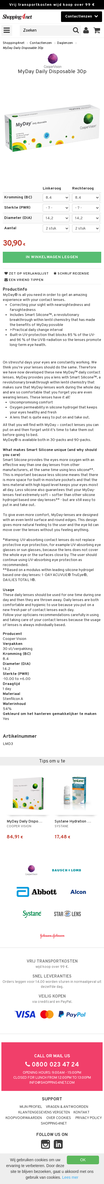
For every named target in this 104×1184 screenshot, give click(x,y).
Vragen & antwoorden (67, 1107)
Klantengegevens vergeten (44, 1112)
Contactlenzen (41, 43)
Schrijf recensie (71, 273)
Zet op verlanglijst (26, 273)
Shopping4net (13, 43)
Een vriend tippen (24, 280)
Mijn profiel (31, 1107)
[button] (97, 30)
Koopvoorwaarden (24, 1118)
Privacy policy (88, 1118)
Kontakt (81, 1112)
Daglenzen (65, 43)
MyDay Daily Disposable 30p (23, 48)
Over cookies (58, 1118)
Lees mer (70, 1177)
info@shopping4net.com (52, 1083)
